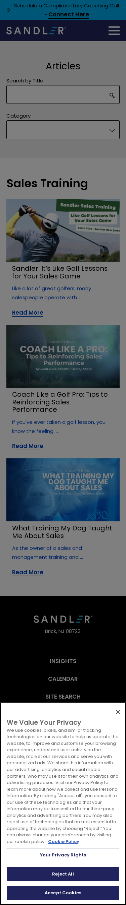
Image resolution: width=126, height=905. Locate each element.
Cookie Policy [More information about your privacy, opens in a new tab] (63, 841)
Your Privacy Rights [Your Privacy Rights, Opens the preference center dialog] (63, 855)
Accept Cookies (63, 893)
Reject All (63, 874)
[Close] (118, 712)
